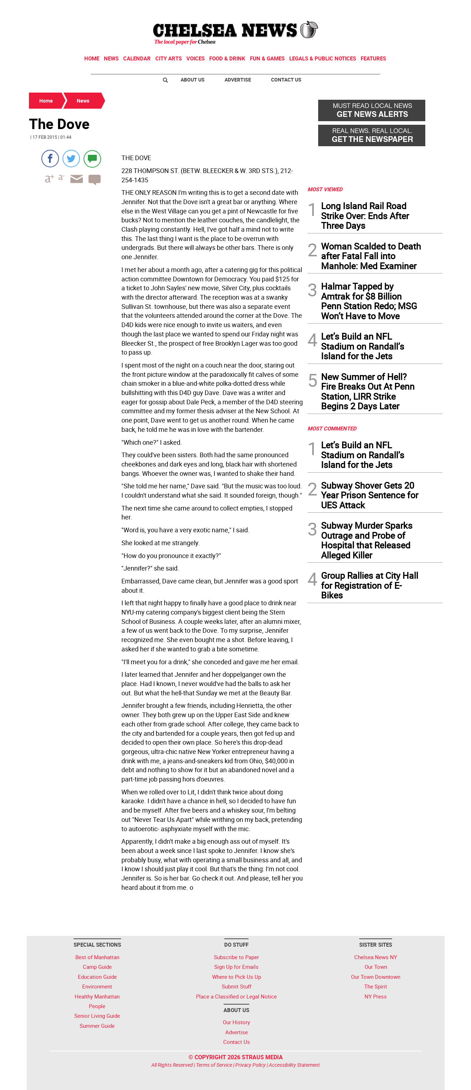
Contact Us (286, 79)
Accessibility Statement (294, 1064)
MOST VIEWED (324, 189)
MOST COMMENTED (331, 428)
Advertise (238, 79)
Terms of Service (214, 1064)
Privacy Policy (250, 1064)
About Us (193, 79)
